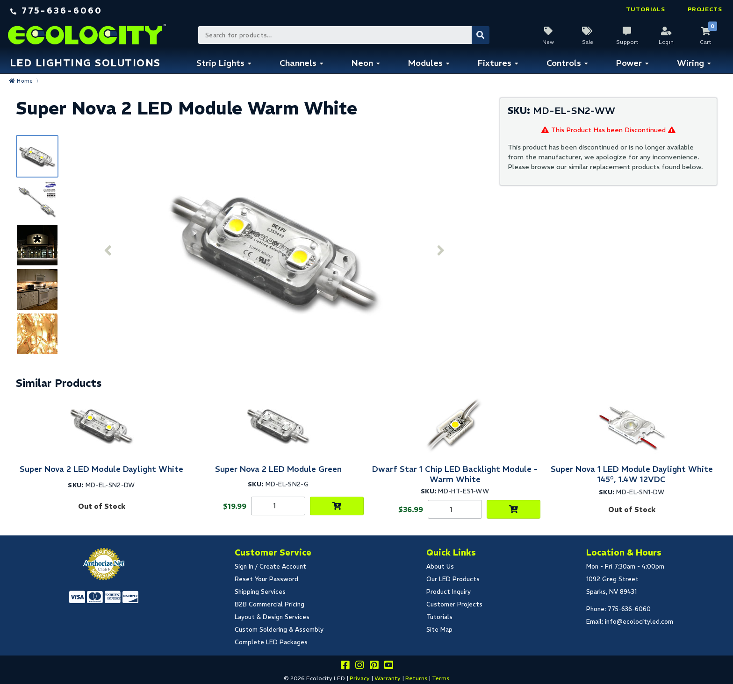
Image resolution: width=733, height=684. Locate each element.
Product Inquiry (448, 592)
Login (666, 42)
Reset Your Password (266, 579)
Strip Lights (220, 62)
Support (627, 42)
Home (25, 81)
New (548, 42)
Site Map (439, 630)
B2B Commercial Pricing (269, 604)
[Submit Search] (480, 35)
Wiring (690, 62)
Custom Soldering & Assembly (279, 630)
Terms (440, 678)
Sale (588, 42)
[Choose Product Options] (337, 506)
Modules (425, 62)
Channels (298, 62)
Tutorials (645, 9)
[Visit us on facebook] (345, 666)
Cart (705, 42)
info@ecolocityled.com (639, 622)
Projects (705, 9)
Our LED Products (453, 579)
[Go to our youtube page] (388, 666)
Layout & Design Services (272, 617)
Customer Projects (454, 604)
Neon (362, 62)
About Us (440, 566)
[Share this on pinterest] (374, 666)
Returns (416, 678)
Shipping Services (260, 592)
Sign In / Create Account (270, 566)
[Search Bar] (343, 35)
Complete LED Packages (271, 642)
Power (629, 62)
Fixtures (494, 62)
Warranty (387, 678)
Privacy (360, 678)
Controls (563, 62)
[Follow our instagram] (359, 666)
